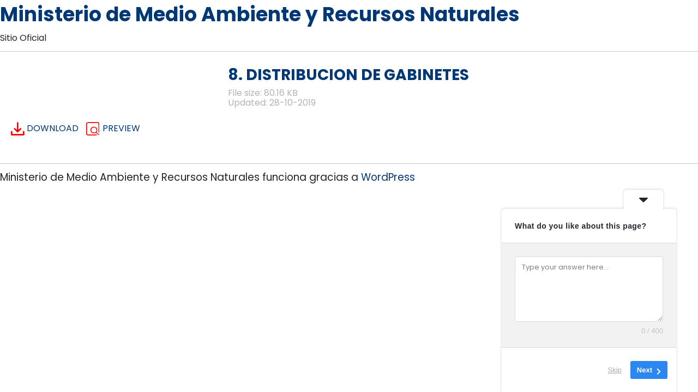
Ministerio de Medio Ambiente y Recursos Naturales (260, 14)
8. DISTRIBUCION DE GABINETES (348, 74)
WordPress (388, 177)
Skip (615, 370)
